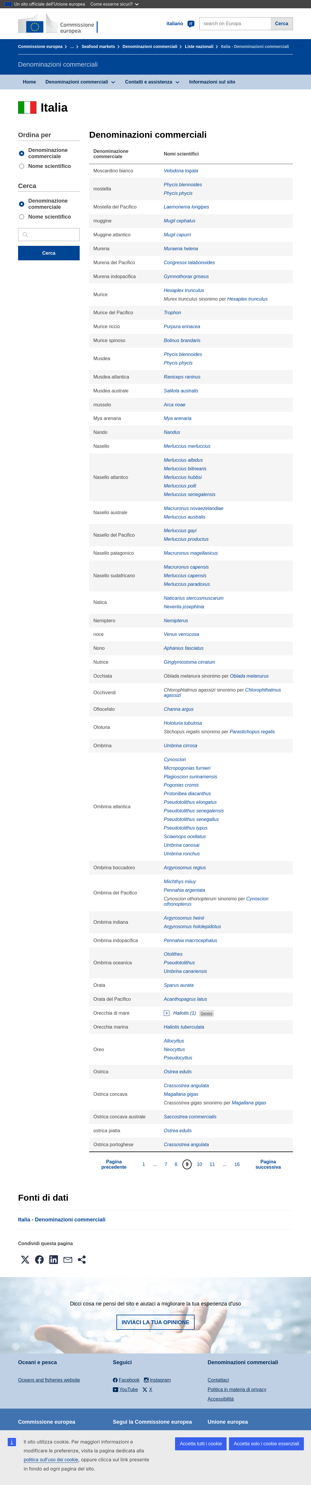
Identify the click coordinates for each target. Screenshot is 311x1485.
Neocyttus (174, 1049)
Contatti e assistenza (148, 81)
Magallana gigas (181, 1094)
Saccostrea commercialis (190, 1116)
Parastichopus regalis (252, 731)
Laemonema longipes (186, 206)
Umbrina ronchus (182, 853)
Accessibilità (221, 1398)
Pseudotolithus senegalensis (194, 810)
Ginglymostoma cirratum (189, 662)
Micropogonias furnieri (187, 768)
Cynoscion (175, 759)
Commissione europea (40, 46)
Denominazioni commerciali (150, 46)
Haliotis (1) (184, 1013)
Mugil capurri (177, 234)
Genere (206, 1013)
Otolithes (173, 954)
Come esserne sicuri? (114, 4)
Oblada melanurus (249, 676)
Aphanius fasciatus (183, 648)
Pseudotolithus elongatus (190, 802)
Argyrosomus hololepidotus (192, 926)
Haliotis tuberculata (184, 1026)
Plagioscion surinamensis (190, 776)
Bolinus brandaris (182, 340)
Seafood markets (98, 46)
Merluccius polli (180, 485)
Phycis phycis (178, 193)
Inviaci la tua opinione (156, 1322)
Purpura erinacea (182, 326)
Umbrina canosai (181, 845)
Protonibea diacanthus (187, 793)
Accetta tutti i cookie (201, 1443)
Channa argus (179, 709)
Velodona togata (181, 170)
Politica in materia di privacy (237, 1389)
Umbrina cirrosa (180, 745)
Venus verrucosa (181, 634)
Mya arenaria (177, 418)
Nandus (172, 432)
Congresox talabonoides (189, 262)
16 (238, 1164)
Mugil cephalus (179, 220)
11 (213, 1164)
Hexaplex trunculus (184, 290)
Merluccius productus (186, 539)
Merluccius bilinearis (185, 468)
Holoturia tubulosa (183, 723)
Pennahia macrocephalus (190, 940)
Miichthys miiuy (180, 881)
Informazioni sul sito (212, 81)
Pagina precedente (113, 1164)
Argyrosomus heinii (184, 917)
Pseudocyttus (178, 1057)
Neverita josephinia (184, 606)
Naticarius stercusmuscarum (194, 598)
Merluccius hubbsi (183, 477)
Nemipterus (176, 620)
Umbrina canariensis (185, 971)
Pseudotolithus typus (186, 827)
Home (29, 81)
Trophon (172, 312)
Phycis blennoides (183, 184)
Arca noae (174, 404)
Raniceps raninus (182, 376)
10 (200, 1164)
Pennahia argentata (184, 890)
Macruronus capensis (186, 567)
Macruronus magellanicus (191, 553)
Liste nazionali (199, 46)
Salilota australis (181, 390)
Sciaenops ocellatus (185, 836)
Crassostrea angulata (186, 1085)
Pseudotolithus (179, 962)
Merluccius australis (184, 516)
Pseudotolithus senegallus (191, 819)
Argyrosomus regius (185, 867)
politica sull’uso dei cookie (51, 1459)
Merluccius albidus (183, 460)
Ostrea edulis (178, 1071)
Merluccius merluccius (187, 446)
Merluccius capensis (185, 575)
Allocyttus (174, 1040)
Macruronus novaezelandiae (193, 508)
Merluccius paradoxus (187, 584)
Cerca (281, 23)
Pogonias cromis (181, 785)
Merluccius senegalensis (189, 494)
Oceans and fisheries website (49, 1380)
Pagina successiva (268, 1164)
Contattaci (218, 1380)
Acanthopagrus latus (185, 999)
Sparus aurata (179, 985)
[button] (25, 1260)
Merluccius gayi (180, 530)
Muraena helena (181, 248)
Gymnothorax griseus (186, 276)
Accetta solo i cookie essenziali (266, 1443)
